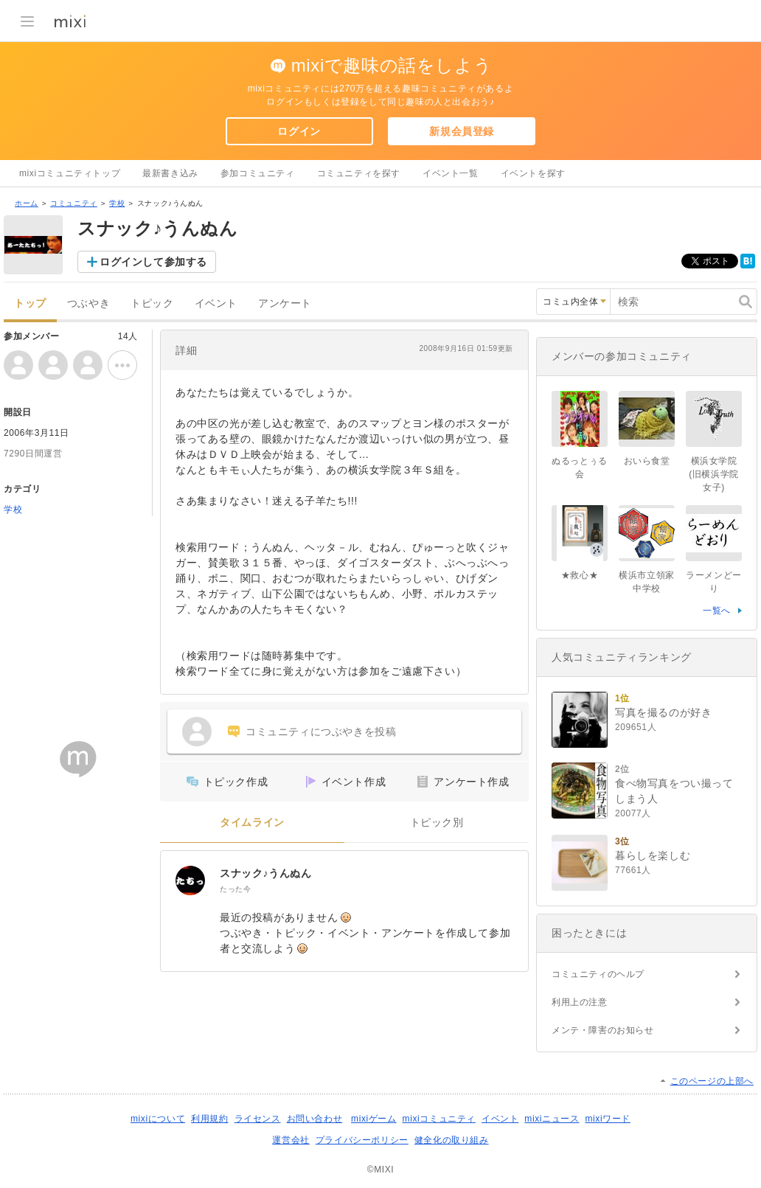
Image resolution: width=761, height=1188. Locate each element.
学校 (117, 203)
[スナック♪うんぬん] (190, 880)
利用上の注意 (580, 1002)
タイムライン (252, 822)
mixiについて (158, 1119)
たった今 (235, 889)
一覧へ (717, 610)
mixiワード (607, 1119)
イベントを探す (533, 173)
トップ (30, 303)
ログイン (298, 131)
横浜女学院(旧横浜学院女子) (714, 474)
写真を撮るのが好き (663, 712)
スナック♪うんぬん (265, 873)
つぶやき (88, 303)
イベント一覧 (451, 173)
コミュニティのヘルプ (598, 974)
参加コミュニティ (257, 173)
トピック (152, 303)
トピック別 (437, 822)
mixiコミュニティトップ (69, 173)
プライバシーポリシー (362, 1140)
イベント (216, 303)
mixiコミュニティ (439, 1119)
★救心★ (579, 575)
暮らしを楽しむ (652, 855)
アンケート (285, 303)
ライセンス (257, 1119)
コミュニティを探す (358, 173)
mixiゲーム (374, 1119)
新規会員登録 (461, 131)
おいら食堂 (647, 461)
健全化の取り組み (451, 1140)
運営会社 (290, 1140)
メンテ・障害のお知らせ (603, 1030)
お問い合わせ (315, 1119)
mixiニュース (551, 1119)
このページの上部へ (712, 1081)
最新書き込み (170, 173)
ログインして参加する (153, 262)
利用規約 (209, 1119)
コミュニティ (73, 203)
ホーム (26, 203)
